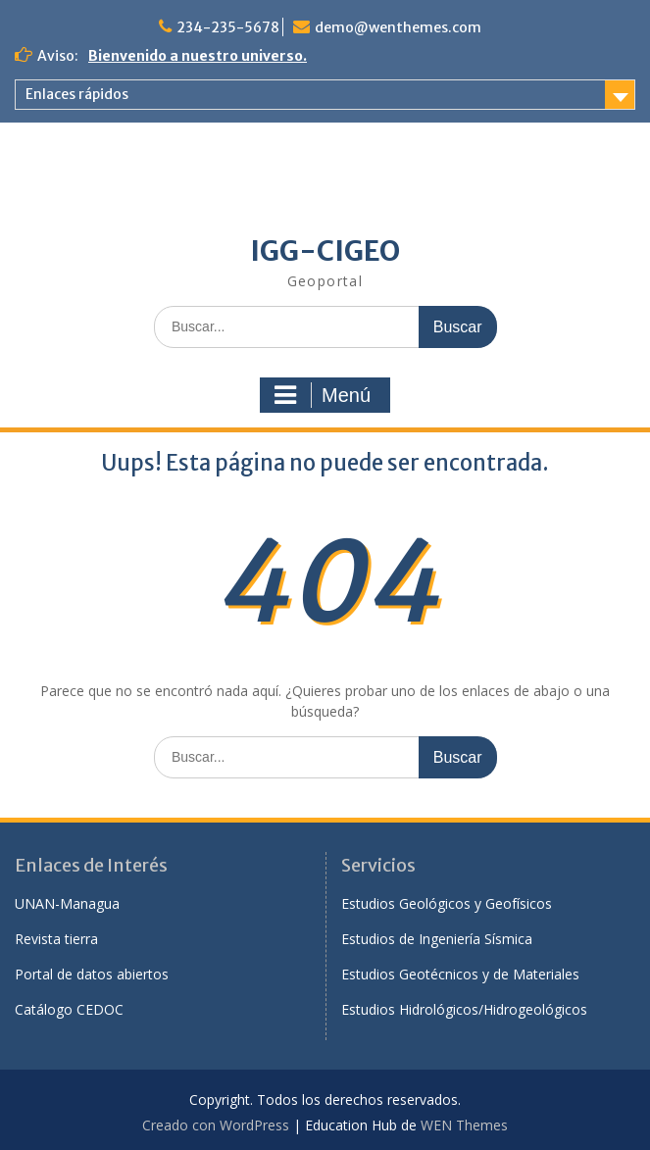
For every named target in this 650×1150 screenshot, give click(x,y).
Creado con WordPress (215, 1125)
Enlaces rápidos (76, 94)
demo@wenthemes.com (398, 27)
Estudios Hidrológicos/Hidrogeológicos (464, 1009)
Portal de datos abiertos (92, 974)
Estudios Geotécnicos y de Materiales (460, 974)
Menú (323, 395)
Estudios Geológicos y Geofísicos (446, 903)
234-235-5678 (227, 27)
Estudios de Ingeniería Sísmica (436, 938)
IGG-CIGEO (325, 251)
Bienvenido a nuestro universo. (197, 56)
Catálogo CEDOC (69, 1009)
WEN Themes (464, 1125)
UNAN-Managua (67, 903)
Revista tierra (56, 938)
